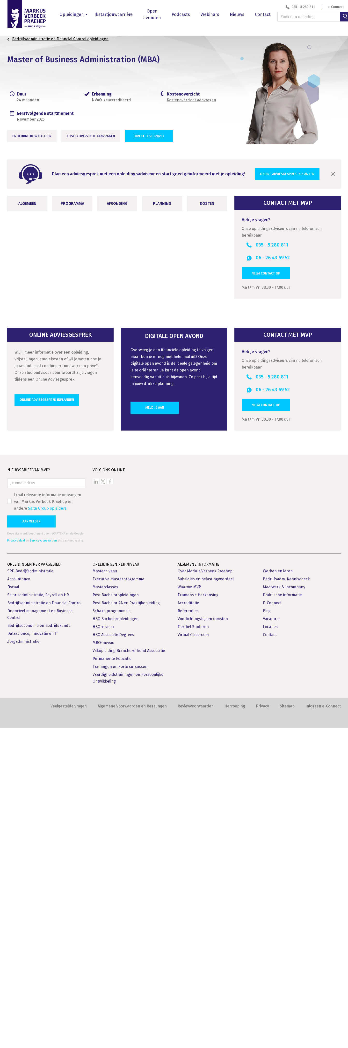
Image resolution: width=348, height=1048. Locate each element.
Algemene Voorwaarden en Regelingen (132, 1026)
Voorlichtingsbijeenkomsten (203, 939)
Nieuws (237, 14)
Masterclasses (105, 907)
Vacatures (272, 939)
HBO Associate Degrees (113, 955)
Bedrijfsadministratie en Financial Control (44, 923)
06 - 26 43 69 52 (273, 257)
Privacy (262, 1026)
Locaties (270, 947)
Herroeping (235, 1026)
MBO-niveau (103, 963)
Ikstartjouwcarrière (113, 14)
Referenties (188, 931)
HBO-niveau (103, 947)
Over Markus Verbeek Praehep (205, 891)
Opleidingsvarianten (50, 583)
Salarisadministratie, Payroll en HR (38, 915)
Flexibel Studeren (193, 947)
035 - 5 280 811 (303, 7)
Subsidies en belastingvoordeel (206, 899)
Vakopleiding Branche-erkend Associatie (129, 971)
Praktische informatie (282, 915)
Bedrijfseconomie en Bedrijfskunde (39, 946)
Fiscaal (13, 907)
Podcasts (181, 14)
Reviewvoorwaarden (196, 1026)
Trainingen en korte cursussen (120, 987)
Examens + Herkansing (198, 915)
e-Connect (336, 7)
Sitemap (287, 1026)
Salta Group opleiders (47, 828)
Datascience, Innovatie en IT (32, 954)
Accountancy (18, 899)
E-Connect (272, 923)
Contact (263, 14)
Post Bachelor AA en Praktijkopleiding (126, 923)
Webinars (210, 14)
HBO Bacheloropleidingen (115, 939)
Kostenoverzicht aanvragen (191, 100)
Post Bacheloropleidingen (116, 915)
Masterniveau (105, 891)
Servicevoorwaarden (43, 861)
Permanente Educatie (112, 979)
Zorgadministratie (23, 961)
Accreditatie (188, 923)
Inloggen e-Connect (323, 1026)
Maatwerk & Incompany (284, 907)
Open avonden (152, 14)
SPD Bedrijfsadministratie (30, 891)
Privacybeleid (16, 861)
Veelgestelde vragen (69, 1026)
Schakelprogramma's (111, 931)
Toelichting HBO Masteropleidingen (143, 463)
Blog (267, 931)
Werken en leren (278, 891)
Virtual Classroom (193, 955)
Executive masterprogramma (118, 899)
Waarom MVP (189, 907)
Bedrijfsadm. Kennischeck (286, 899)
